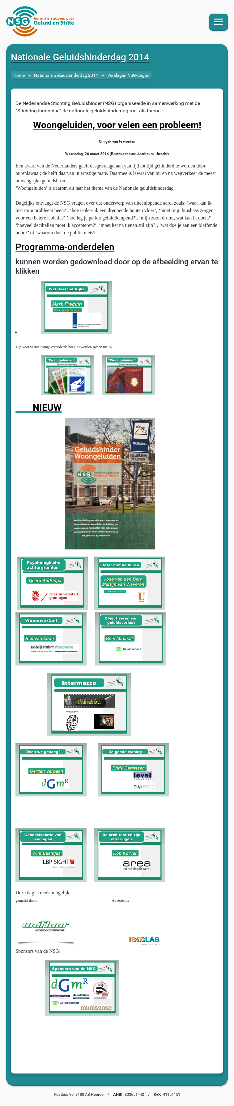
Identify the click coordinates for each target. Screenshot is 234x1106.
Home (19, 75)
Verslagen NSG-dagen (128, 75)
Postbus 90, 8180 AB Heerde (79, 1094)
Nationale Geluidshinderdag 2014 (66, 75)
